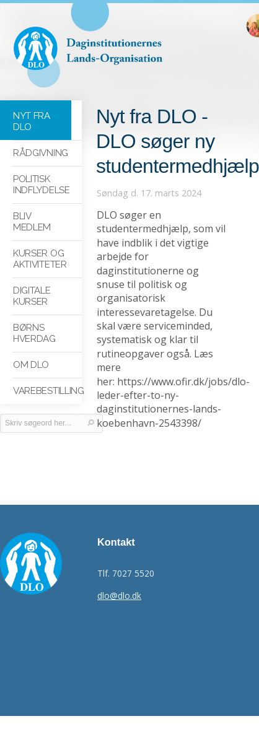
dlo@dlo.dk (119, 595)
